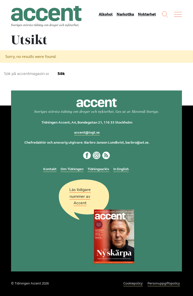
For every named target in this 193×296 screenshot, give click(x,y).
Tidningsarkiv (98, 169)
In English (121, 169)
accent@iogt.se (87, 132)
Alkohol (106, 14)
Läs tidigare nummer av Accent (80, 196)
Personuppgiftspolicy (164, 283)
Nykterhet (147, 14)
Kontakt (50, 169)
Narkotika (125, 14)
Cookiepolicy (133, 283)
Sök (61, 73)
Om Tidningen (72, 169)
